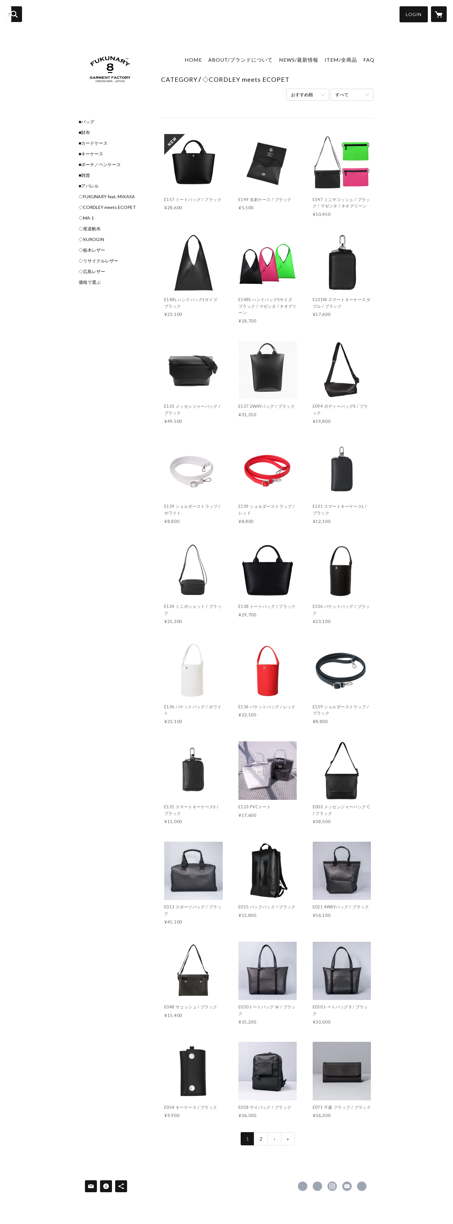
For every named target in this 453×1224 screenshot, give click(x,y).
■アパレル (89, 186)
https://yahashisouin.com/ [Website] (361, 1186)
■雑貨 (84, 175)
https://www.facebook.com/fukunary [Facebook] (302, 1186)
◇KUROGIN (91, 239)
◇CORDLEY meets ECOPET (107, 207)
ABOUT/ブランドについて (240, 60)
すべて (342, 94)
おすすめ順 (302, 94)
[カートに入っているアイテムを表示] (439, 14)
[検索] (14, 14)
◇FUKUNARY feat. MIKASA (107, 196)
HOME (193, 60)
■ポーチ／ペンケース (100, 164)
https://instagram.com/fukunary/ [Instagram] (332, 1186)
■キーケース (91, 154)
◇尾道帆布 (90, 229)
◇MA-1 (86, 218)
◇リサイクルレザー (98, 261)
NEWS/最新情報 (298, 60)
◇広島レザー (92, 271)
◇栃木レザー (92, 250)
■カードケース (93, 143)
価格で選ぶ (90, 282)
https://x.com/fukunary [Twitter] (317, 1186)
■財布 (84, 132)
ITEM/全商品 (341, 60)
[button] (414, 14)
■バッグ (86, 122)
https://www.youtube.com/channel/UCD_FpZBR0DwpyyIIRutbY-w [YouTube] (347, 1186)
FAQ (368, 60)
